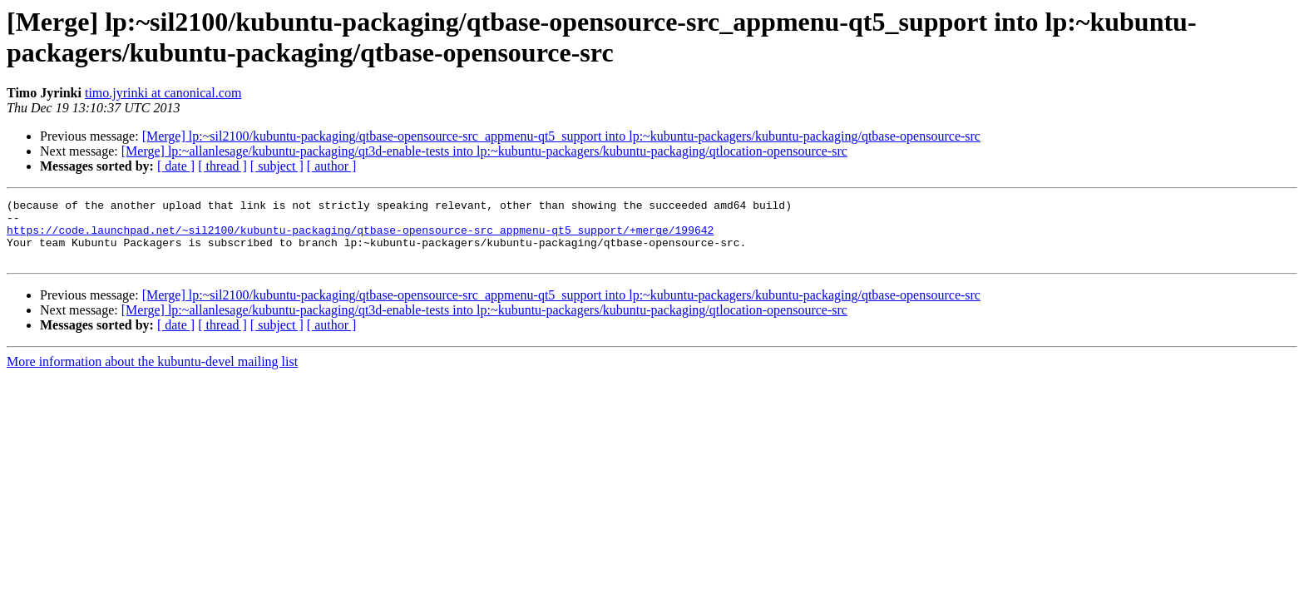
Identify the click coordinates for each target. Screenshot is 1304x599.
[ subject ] (277, 166)
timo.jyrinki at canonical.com (163, 93)
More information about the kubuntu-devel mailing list (152, 374)
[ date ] (176, 166)
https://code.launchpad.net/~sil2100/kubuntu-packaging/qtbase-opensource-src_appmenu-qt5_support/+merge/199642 (360, 237)
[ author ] (332, 166)
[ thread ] (222, 166)
